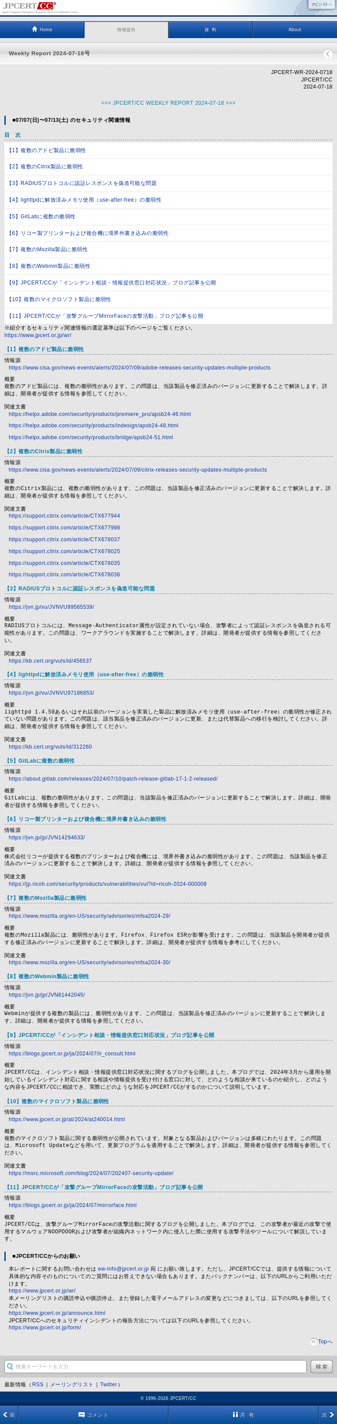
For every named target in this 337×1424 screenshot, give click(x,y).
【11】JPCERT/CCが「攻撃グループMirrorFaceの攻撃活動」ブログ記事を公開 (105, 316)
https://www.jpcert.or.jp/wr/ (38, 335)
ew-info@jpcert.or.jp (123, 1269)
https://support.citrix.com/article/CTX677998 (64, 528)
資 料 (210, 29)
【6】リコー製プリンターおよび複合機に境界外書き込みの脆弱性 (87, 233)
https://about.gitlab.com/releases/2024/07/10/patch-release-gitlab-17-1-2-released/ (113, 779)
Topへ (325, 1342)
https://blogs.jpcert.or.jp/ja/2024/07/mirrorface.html (73, 1205)
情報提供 (126, 29)
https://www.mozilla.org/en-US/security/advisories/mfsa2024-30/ (90, 962)
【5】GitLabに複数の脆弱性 (41, 216)
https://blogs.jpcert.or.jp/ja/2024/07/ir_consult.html (72, 1054)
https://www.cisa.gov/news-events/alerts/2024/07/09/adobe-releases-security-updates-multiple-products (140, 368)
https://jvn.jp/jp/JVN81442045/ (47, 995)
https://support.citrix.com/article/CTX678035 (64, 563)
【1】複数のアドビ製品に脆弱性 (46, 150)
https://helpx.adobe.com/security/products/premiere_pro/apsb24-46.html (100, 414)
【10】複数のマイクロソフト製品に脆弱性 (59, 299)
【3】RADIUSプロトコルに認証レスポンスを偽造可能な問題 (82, 183)
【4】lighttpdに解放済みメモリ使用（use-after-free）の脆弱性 (84, 200)
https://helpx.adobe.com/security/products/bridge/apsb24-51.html (91, 437)
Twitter (108, 1384)
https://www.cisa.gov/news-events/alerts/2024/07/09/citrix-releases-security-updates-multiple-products (138, 470)
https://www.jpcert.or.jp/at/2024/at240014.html (67, 1119)
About (295, 29)
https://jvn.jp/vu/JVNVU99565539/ (51, 607)
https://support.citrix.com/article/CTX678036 (64, 575)
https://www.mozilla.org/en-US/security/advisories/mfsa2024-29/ (90, 916)
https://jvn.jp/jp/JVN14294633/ (47, 838)
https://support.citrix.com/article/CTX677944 (64, 516)
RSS (37, 1384)
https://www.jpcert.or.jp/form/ (45, 1328)
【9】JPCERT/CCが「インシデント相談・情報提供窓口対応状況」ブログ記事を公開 (111, 283)
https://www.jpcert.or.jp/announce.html (57, 1313)
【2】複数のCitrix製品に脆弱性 (45, 166)
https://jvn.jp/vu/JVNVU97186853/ (51, 693)
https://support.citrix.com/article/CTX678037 (64, 539)
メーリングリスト (72, 1384)
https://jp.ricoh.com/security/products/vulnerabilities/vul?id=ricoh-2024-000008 (108, 884)
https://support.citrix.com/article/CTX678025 (64, 551)
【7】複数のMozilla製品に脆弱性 (47, 249)
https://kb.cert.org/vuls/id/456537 (50, 661)
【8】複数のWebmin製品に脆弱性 (48, 266)
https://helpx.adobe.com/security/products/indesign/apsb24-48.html (94, 426)
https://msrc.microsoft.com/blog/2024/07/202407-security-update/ (91, 1173)
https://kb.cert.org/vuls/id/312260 (50, 747)
